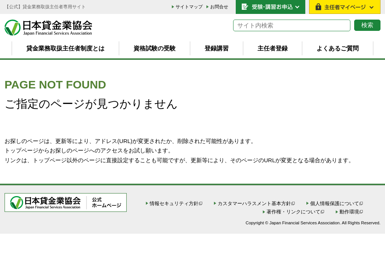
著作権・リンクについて (293, 212)
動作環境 (349, 212)
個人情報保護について (334, 203)
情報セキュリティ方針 (174, 203)
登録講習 (217, 48)
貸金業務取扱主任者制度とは (65, 48)
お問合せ (219, 6)
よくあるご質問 (338, 48)
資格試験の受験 (154, 48)
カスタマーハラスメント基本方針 (254, 203)
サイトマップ (189, 6)
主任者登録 (273, 48)
